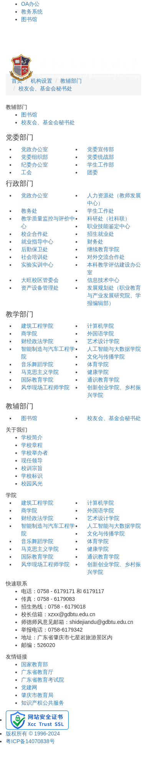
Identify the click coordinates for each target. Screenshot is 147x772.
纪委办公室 (34, 165)
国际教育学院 (37, 380)
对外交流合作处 (106, 257)
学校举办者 (34, 453)
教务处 (29, 211)
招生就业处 (100, 234)
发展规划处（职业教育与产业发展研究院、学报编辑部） (114, 295)
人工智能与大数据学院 (114, 349)
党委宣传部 (100, 149)
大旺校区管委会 (40, 280)
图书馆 (29, 19)
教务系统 (32, 11)
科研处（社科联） (108, 218)
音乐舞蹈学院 (37, 364)
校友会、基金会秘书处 (45, 88)
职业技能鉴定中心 (108, 226)
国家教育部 (34, 664)
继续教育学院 (103, 249)
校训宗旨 (32, 468)
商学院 (29, 333)
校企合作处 (34, 234)
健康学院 (98, 372)
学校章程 (32, 445)
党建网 (29, 687)
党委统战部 (100, 157)
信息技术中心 (103, 280)
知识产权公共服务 (42, 703)
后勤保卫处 (34, 249)
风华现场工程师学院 (45, 387)
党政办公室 (34, 149)
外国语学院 (100, 333)
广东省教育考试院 (42, 680)
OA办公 (30, 4)
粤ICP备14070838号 (30, 741)
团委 (92, 172)
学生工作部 (100, 165)
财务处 (95, 241)
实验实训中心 (37, 265)
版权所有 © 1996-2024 (33, 733)
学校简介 (32, 437)
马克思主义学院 (40, 372)
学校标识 (32, 476)
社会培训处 (34, 257)
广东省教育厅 (37, 672)
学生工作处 (100, 211)
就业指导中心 (37, 241)
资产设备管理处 (40, 288)
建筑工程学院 (37, 326)
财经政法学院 (37, 341)
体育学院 (98, 364)
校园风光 (32, 483)
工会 (26, 172)
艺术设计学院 (103, 341)
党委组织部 (34, 157)
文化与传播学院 (106, 356)
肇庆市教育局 (37, 695)
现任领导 (32, 460)
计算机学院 (100, 326)
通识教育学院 (103, 380)
